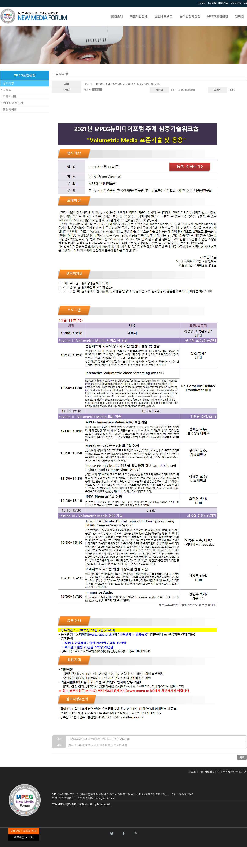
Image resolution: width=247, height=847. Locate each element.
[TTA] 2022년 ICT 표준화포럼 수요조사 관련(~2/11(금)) (99, 738)
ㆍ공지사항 (7, 83)
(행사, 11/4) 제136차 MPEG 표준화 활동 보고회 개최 (97, 745)
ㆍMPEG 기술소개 (11, 102)
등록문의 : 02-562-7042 (23, 830)
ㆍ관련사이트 (8, 109)
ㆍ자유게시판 (8, 96)
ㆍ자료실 (5, 89)
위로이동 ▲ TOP (23, 837)
